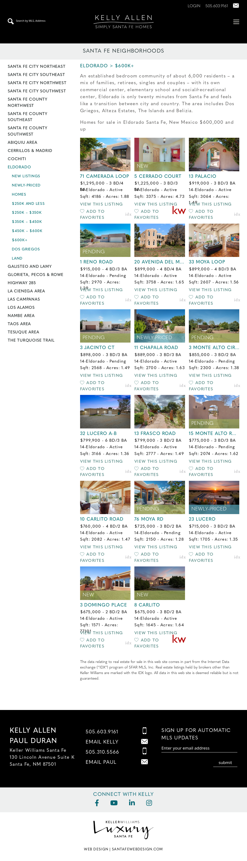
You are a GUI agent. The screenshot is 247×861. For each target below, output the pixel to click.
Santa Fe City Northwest (37, 83)
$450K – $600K (27, 231)
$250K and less (28, 204)
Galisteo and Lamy (30, 267)
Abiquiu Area (22, 143)
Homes (19, 195)
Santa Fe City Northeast (37, 67)
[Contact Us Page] (234, 6)
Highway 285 (22, 283)
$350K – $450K (27, 222)
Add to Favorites (92, 215)
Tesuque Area (23, 332)
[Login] (192, 6)
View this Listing (101, 204)
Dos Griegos (26, 249)
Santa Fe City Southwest (37, 91)
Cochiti (17, 159)
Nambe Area (21, 316)
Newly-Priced (26, 185)
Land (17, 259)
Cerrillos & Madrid (30, 151)
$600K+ (20, 240)
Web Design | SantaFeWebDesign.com (123, 849)
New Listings (26, 176)
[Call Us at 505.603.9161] (215, 6)
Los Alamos (21, 308)
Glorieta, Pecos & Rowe (35, 275)
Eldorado (19, 167)
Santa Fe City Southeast (36, 75)
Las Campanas (24, 300)
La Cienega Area (26, 291)
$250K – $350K (27, 213)
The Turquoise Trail (31, 341)
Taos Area (19, 324)
